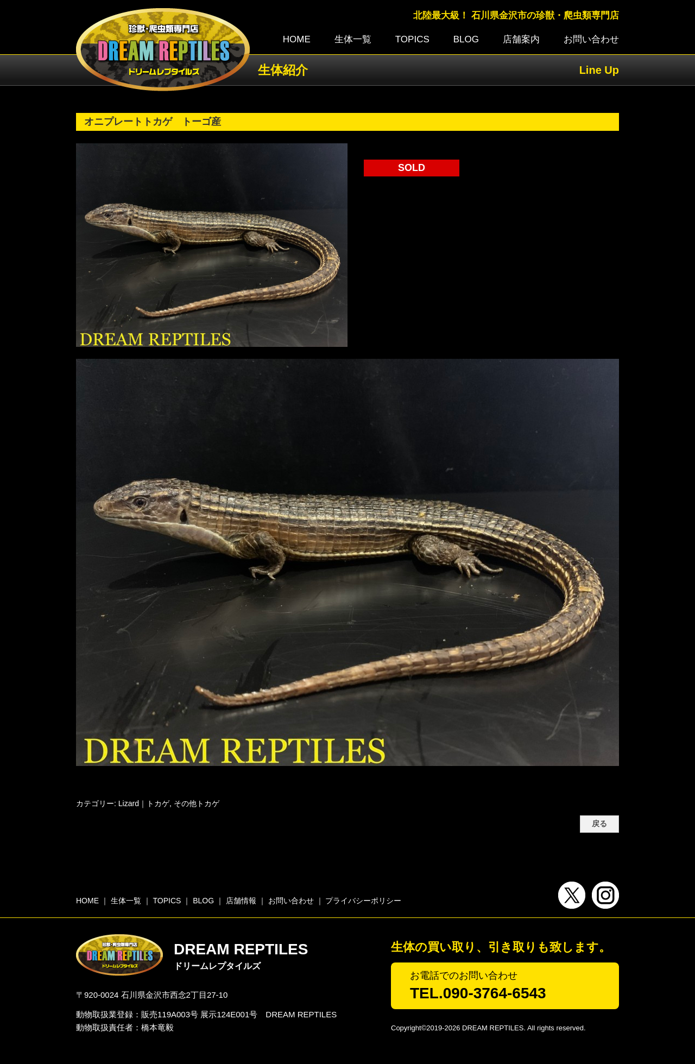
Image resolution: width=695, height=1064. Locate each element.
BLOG (466, 39)
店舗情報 (241, 900)
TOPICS (412, 39)
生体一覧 (352, 39)
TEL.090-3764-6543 (478, 993)
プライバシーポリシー (363, 900)
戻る (599, 824)
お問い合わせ (591, 39)
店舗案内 (521, 39)
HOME (297, 39)
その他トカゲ (196, 803)
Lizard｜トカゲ (143, 803)
